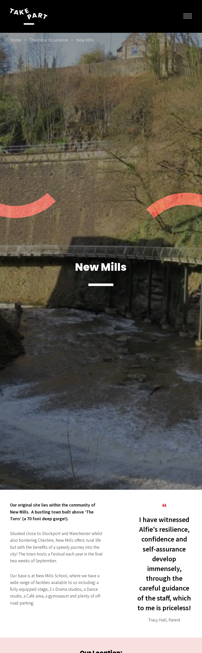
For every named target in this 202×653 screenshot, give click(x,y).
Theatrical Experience (49, 40)
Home (15, 40)
